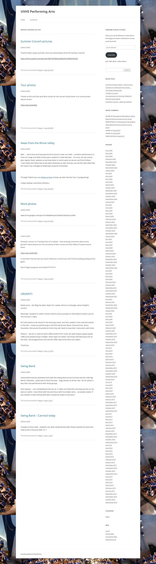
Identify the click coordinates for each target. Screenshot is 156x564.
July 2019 (109, 348)
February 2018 (111, 396)
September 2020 (111, 308)
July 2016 (109, 445)
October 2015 (110, 471)
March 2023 (110, 251)
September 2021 (111, 296)
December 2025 (111, 162)
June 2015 (109, 477)
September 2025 (111, 168)
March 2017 (110, 425)
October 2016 (110, 439)
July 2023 (109, 239)
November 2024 (111, 193)
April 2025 (109, 182)
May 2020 (109, 319)
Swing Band (28, 366)
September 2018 (111, 376)
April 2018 (109, 391)
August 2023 (110, 236)
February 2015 (111, 488)
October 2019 (110, 339)
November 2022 (111, 262)
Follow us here (46, 177)
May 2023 (109, 245)
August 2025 (110, 170)
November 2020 (111, 305)
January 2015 (110, 491)
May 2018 (109, 388)
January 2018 (110, 399)
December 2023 (111, 225)
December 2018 (111, 368)
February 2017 (111, 428)
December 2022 (111, 259)
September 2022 (111, 268)
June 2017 (109, 416)
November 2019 (111, 336)
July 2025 (109, 173)
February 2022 (111, 282)
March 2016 (110, 457)
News (40, 70)
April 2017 (109, 422)
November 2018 (111, 371)
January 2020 (110, 331)
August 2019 (110, 345)
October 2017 (110, 408)
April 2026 (109, 156)
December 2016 (111, 434)
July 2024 (109, 205)
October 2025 (110, 165)
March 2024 (110, 216)
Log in (108, 531)
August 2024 (110, 202)
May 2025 (109, 179)
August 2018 (110, 379)
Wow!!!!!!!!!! (116, 130)
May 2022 (109, 276)
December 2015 (111, 465)
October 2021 (110, 293)
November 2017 (111, 405)
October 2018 (110, 374)
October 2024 (110, 196)
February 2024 (111, 219)
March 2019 (110, 359)
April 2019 (109, 356)
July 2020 (109, 313)
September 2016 (111, 442)
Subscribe (111, 55)
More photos (28, 204)
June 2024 (109, 208)
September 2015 (111, 474)
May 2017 (109, 419)
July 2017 (109, 414)
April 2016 (109, 454)
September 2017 (111, 411)
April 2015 (109, 482)
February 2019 (111, 362)
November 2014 (111, 497)
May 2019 (109, 354)
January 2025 (110, 188)
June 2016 (109, 448)
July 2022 (109, 271)
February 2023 (111, 253)
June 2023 (109, 242)
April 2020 (109, 322)
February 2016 (111, 459)
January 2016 (110, 462)
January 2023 (110, 256)
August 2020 (110, 311)
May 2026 (109, 153)
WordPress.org (111, 539)
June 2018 (109, 385)
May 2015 (109, 479)
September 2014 (111, 502)
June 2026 (109, 150)
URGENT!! (27, 294)
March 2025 (110, 185)
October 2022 (110, 265)
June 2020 (109, 316)
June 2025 (109, 176)
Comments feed (111, 537)
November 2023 (111, 228)
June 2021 (109, 299)
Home (23, 20)
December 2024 (111, 190)
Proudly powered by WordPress (31, 554)
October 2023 (110, 230)
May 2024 (109, 210)
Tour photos (28, 85)
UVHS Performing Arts (38, 11)
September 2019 (111, 342)
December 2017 (111, 402)
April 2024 (109, 213)
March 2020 (110, 325)
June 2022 (109, 273)
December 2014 (111, 494)
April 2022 (109, 279)
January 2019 (110, 365)
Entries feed (110, 534)
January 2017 (110, 431)
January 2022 (110, 285)
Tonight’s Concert (112, 93)
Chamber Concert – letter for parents (119, 102)
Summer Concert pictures (36, 41)
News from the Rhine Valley (38, 143)
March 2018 (110, 394)
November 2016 (111, 436)
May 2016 (109, 451)
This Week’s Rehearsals (114, 90)
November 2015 (111, 468)
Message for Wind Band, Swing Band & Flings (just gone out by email (120, 125)
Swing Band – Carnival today (38, 415)
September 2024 (111, 199)
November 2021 (111, 291)
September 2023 (111, 233)
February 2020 (111, 328)
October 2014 (110, 499)
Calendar (33, 20)
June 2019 (109, 351)
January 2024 (110, 222)
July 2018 (109, 382)
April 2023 (109, 248)
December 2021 (111, 288)
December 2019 (111, 333)
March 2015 (110, 485)
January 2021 (110, 302)
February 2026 (111, 159)
